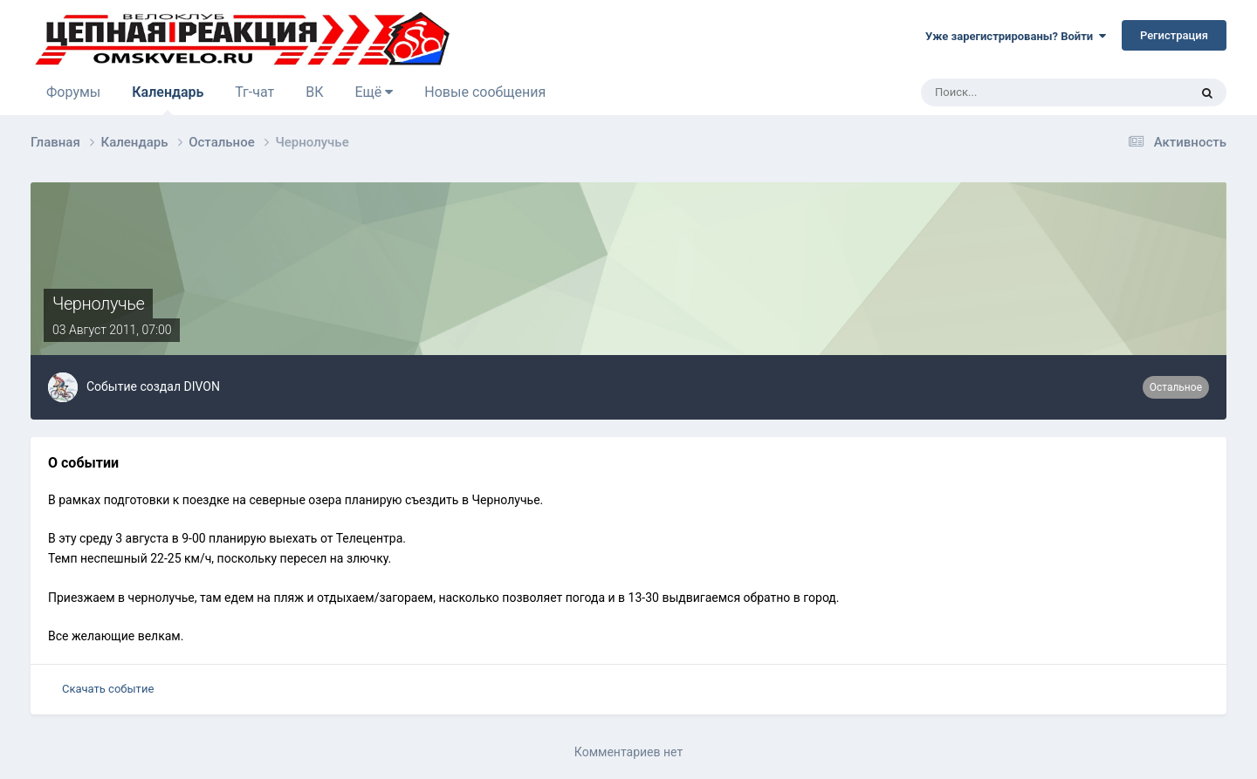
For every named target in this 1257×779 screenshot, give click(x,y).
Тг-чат (254, 92)
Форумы (73, 92)
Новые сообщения (485, 92)
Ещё (373, 92)
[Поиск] (1006, 92)
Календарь (167, 99)
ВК (314, 92)
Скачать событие (108, 688)
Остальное (1176, 387)
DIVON (201, 386)
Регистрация (1174, 35)
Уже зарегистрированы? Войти (1015, 36)
